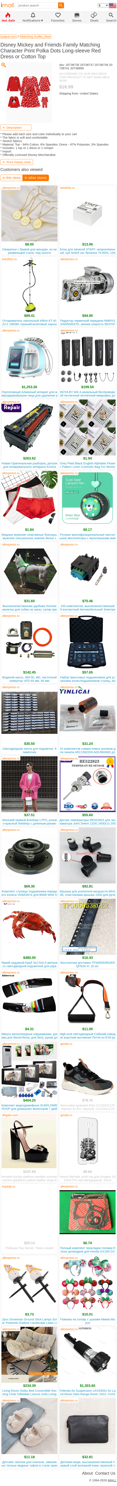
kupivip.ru (8, 1186)
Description (12, 127)
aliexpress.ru (11, 187)
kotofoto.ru (67, 187)
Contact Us (105, 1473)
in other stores (36, 178)
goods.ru (66, 1043)
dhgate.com (10, 1115)
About (87, 1473)
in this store (11, 178)
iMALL (112, 1480)
